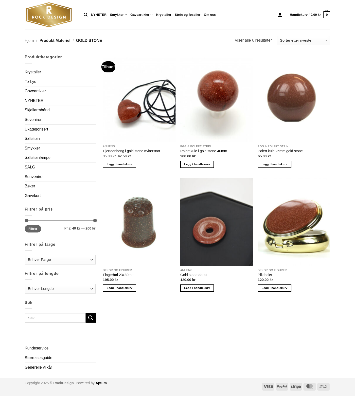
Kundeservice (37, 348)
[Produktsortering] (303, 40)
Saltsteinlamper (38, 157)
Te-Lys (30, 82)
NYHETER (98, 14)
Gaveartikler (141, 14)
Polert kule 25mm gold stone (280, 151)
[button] (280, 14)
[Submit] (90, 318)
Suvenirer (33, 119)
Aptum (101, 383)
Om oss (210, 14)
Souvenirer (34, 177)
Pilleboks (265, 275)
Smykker (118, 14)
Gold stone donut (193, 275)
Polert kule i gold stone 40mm (203, 151)
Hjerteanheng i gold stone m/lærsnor (131, 151)
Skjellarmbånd (37, 110)
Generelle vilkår (38, 367)
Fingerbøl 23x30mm (118, 275)
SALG (30, 167)
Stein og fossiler (187, 14)
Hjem (29, 40)
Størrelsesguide (38, 358)
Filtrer (32, 229)
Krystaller (163, 14)
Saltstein (32, 138)
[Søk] (86, 14)
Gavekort (33, 196)
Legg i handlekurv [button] (119, 164)
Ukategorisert (36, 129)
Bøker (30, 186)
